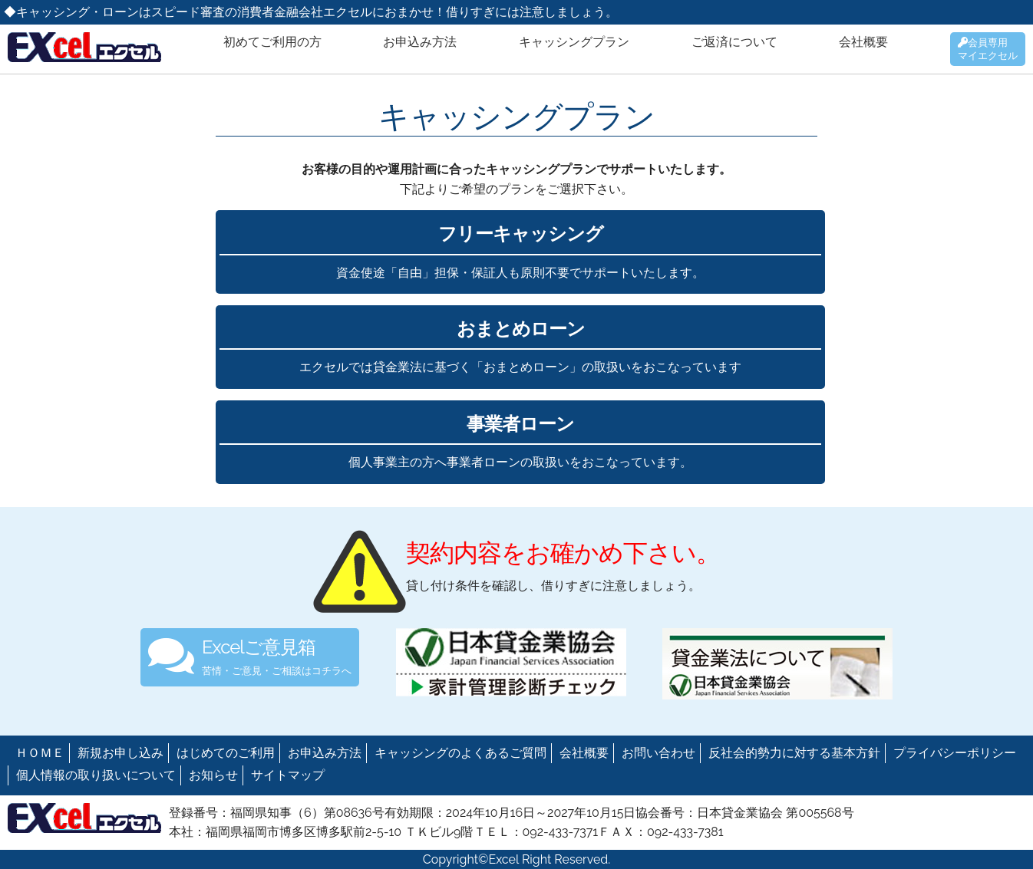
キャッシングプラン (574, 42)
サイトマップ (288, 775)
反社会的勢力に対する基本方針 (794, 753)
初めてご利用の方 (272, 42)
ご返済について (734, 42)
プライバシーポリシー (954, 753)
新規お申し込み (120, 753)
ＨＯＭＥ (39, 753)
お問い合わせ (658, 753)
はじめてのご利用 (226, 753)
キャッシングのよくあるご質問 (460, 753)
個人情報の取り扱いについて (96, 775)
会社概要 (863, 42)
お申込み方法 (420, 42)
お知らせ (213, 775)
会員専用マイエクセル (988, 48)
